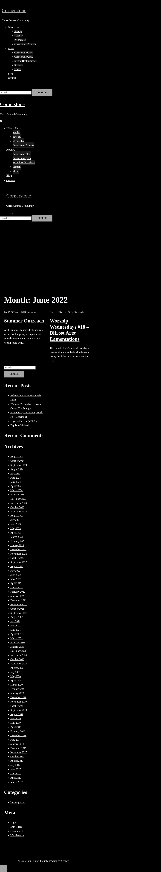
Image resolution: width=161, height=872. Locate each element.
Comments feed (18, 831)
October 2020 (17, 659)
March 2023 (16, 537)
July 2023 (15, 520)
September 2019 (18, 710)
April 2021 (15, 634)
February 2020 (17, 689)
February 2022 (17, 591)
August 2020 (16, 667)
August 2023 (16, 515)
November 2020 (18, 655)
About (11, 48)
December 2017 (18, 748)
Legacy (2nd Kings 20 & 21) (24, 421)
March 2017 (16, 782)
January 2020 (17, 693)
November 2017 (18, 752)
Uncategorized (30, 312)
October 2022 (17, 558)
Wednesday (20, 40)
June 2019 (15, 718)
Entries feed (16, 826)
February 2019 (17, 731)
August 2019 (16, 714)
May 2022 (15, 579)
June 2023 (15, 524)
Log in (13, 822)
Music (17, 69)
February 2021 (17, 642)
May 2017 (15, 773)
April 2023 (15, 532)
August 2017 (16, 760)
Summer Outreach (24, 321)
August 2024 (16, 469)
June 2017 (15, 769)
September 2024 (18, 465)
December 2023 (18, 498)
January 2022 (17, 596)
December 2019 (18, 697)
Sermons (18, 65)
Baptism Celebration (20, 425)
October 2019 (17, 706)
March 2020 (16, 684)
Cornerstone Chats (23, 52)
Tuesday (18, 35)
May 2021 (15, 629)
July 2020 (15, 672)
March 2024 (16, 490)
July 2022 (15, 570)
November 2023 (18, 503)
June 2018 (15, 739)
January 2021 (17, 646)
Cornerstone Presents (25, 44)
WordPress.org (17, 835)
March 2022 (16, 587)
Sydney (65, 861)
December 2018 (18, 735)
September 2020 (18, 663)
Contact (12, 78)
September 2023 (18, 511)
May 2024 (15, 481)
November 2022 (18, 553)
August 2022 (16, 566)
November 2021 (18, 604)
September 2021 (18, 613)
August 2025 (16, 456)
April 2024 (15, 486)
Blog (10, 73)
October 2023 (17, 507)
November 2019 (18, 701)
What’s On (13, 27)
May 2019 (15, 722)
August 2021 (16, 617)
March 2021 (16, 638)
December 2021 (18, 600)
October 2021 (17, 608)
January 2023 (17, 545)
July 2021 (15, 621)
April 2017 (15, 777)
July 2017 (15, 765)
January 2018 (17, 744)
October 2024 (17, 460)
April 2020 (15, 680)
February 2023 (17, 541)
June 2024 (15, 477)
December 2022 (18, 549)
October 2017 (17, 756)
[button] (4, 84)
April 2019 (15, 727)
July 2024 (15, 473)
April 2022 (15, 583)
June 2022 (15, 575)
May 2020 (15, 676)
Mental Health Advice (25, 61)
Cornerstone (14, 10)
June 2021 (15, 625)
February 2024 (17, 494)
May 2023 (15, 528)
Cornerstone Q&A (23, 56)
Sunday (18, 31)
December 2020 (18, 651)
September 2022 (18, 562)
